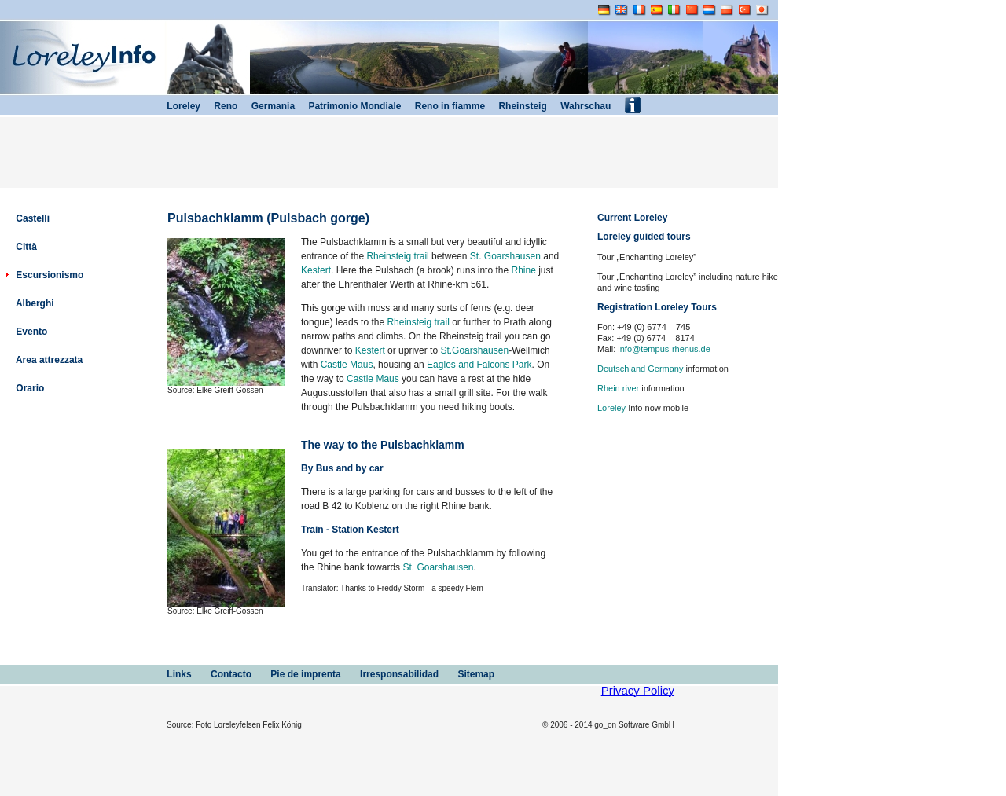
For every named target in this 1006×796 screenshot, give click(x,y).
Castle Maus (347, 364)
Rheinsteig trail (397, 256)
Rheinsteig (516, 106)
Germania (266, 106)
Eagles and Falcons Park (479, 364)
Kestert (316, 270)
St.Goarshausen (474, 350)
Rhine (523, 270)
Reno (218, 106)
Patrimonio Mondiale (348, 106)
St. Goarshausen (505, 256)
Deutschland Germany (640, 368)
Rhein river (618, 388)
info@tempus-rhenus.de (664, 349)
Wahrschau (579, 106)
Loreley (611, 408)
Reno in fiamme (443, 106)
